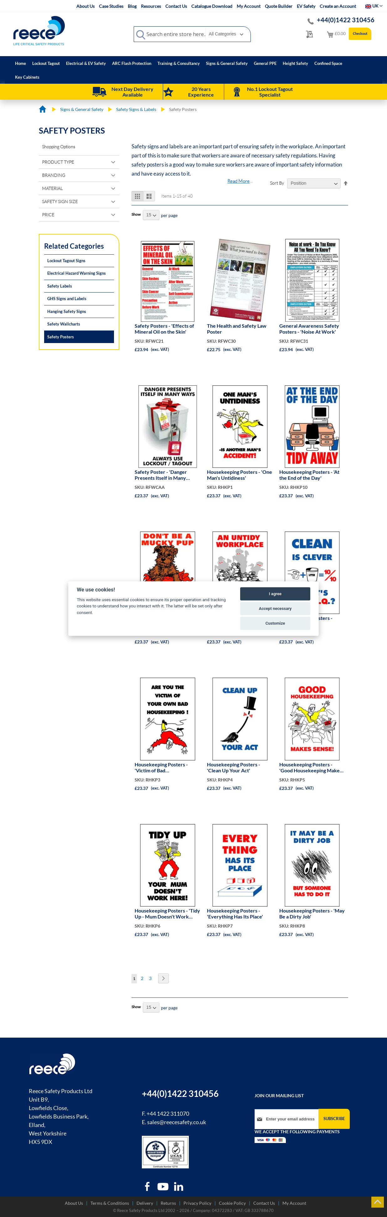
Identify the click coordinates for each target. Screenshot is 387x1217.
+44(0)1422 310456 (345, 20)
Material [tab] (52, 188)
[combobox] (192, 34)
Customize (275, 623)
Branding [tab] (53, 175)
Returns (168, 1203)
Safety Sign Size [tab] (60, 201)
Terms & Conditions (109, 1203)
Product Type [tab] (58, 162)
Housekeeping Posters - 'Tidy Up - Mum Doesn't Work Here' (167, 913)
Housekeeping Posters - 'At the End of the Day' (309, 475)
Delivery (145, 1203)
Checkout (360, 33)
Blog (132, 6)
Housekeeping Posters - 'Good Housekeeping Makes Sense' (310, 767)
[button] (374, 6)
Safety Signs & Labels (136, 109)
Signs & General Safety (82, 109)
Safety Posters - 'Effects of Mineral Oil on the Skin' (164, 329)
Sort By (277, 183)
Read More (238, 181)
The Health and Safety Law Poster (236, 329)
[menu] (193, 70)
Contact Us (176, 6)
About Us (85, 6)
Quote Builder (278, 6)
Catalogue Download (211, 6)
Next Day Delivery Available (132, 92)
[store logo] (39, 30)
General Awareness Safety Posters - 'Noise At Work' (309, 329)
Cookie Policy (232, 1203)
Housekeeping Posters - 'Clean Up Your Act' (233, 767)
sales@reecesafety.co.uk (176, 1122)
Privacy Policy (197, 1203)
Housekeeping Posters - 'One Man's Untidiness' (239, 475)
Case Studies (111, 6)
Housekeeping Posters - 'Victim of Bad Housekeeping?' (161, 767)
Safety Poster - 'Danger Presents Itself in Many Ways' (161, 475)
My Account (249, 6)
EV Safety (306, 6)
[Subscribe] (334, 1119)
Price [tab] (48, 214)
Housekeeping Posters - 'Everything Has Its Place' (235, 913)
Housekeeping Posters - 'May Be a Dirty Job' (312, 913)
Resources (151, 6)
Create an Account (338, 6)
